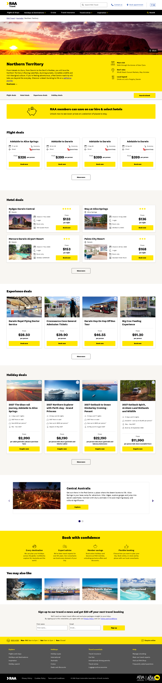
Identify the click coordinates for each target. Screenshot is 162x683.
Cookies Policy (40, 678)
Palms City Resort (94, 238)
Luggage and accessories (98, 667)
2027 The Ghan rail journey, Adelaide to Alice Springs (23, 408)
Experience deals (40, 95)
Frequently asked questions (143, 664)
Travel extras (93, 664)
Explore (77, 507)
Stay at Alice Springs (96, 208)
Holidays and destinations (18, 657)
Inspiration (13, 660)
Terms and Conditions (108, 619)
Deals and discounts (58, 667)
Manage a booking (139, 654)
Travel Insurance (68, 12)
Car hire (91, 657)
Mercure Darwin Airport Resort (26, 238)
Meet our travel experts (141, 657)
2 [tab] (82, 521)
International (55, 657)
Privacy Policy (89, 619)
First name (41, 624)
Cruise (53, 12)
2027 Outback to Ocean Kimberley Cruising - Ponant (97, 408)
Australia (19, 18)
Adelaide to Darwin (62, 141)
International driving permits (99, 660)
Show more (81, 177)
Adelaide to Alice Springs (24, 141)
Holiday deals (56, 95)
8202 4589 (15, 640)
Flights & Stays (13, 12)
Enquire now (24, 449)
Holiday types (56, 654)
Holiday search (14, 664)
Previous (9, 501)
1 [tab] (79, 521)
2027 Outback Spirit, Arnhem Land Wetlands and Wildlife (135, 408)
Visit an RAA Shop (139, 660)
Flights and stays (15, 654)
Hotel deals (24, 95)
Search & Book (144, 95)
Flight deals (11, 95)
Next (153, 501)
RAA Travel (11, 18)
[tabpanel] (81, 499)
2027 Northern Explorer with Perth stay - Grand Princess (60, 408)
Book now (24, 164)
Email (72, 624)
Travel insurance (95, 654)
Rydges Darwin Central (22, 208)
